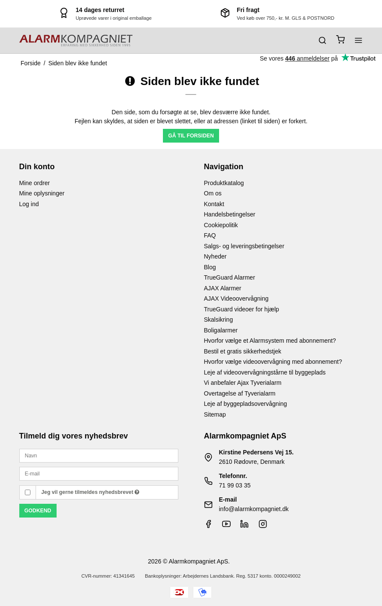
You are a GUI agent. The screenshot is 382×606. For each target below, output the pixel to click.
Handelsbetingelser (230, 214)
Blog (210, 267)
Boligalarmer (221, 330)
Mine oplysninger (42, 193)
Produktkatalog (224, 183)
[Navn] (98, 455)
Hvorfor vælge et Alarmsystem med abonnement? (270, 340)
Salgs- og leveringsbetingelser (244, 246)
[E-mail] (98, 473)
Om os (213, 193)
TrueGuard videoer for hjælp (241, 309)
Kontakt (214, 204)
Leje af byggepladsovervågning (245, 403)
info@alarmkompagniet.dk (254, 509)
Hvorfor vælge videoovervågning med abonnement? (273, 361)
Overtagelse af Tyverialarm (240, 393)
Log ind (29, 204)
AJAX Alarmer (222, 288)
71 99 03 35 (235, 485)
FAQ (210, 235)
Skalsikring (218, 319)
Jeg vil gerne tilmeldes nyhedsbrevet (90, 492)
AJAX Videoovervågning (236, 298)
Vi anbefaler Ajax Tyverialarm (243, 382)
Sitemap (215, 414)
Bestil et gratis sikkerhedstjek (243, 351)
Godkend (37, 511)
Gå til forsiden (191, 136)
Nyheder (215, 256)
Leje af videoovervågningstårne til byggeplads (265, 372)
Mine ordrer (34, 183)
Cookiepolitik (221, 225)
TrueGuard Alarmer (229, 277)
